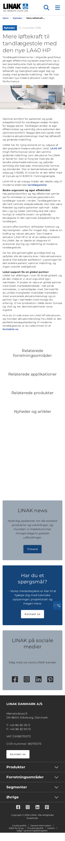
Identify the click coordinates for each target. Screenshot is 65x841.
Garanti (51, 828)
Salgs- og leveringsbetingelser (32, 830)
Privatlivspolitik (35, 828)
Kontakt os (32, 614)
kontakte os (10, 329)
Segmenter (16, 787)
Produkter (15, 767)
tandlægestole (37, 184)
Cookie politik (19, 825)
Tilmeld (32, 549)
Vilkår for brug (16, 828)
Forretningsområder (25, 777)
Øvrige (12, 797)
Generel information (40, 825)
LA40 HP (56, 148)
